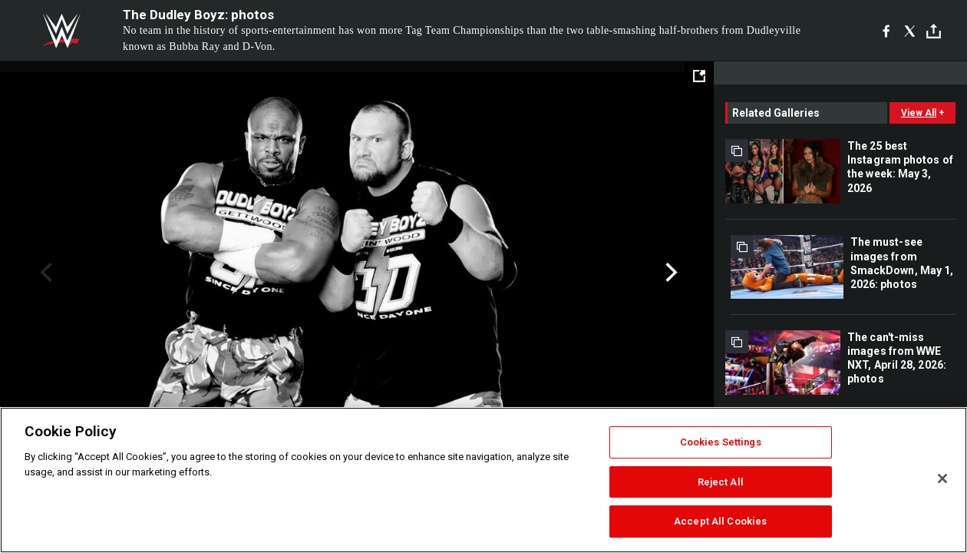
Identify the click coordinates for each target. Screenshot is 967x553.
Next (669, 273)
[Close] (942, 478)
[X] (910, 30)
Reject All (721, 482)
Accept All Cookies (720, 521)
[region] (483, 480)
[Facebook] (886, 30)
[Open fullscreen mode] (699, 76)
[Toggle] (934, 31)
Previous (44, 273)
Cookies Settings (720, 442)
